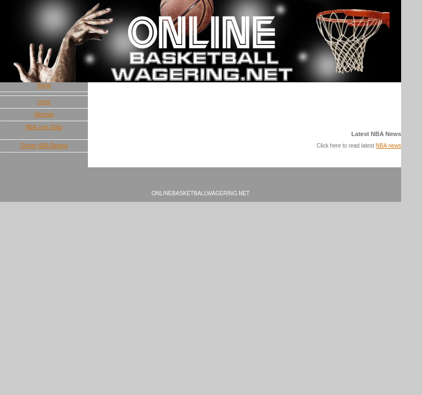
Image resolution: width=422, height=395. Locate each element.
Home (44, 85)
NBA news (388, 146)
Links (43, 102)
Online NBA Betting (44, 146)
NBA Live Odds (44, 127)
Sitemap (44, 114)
